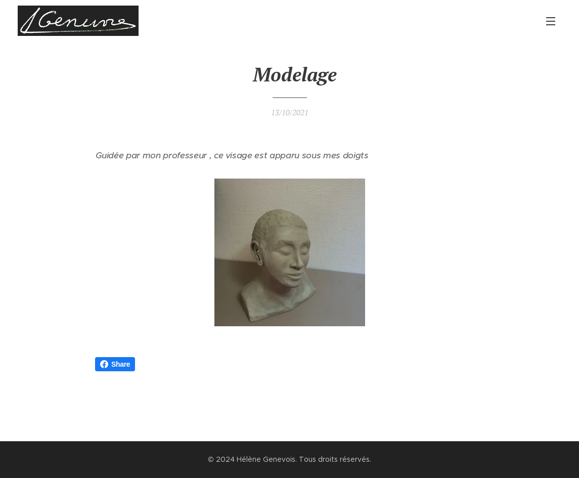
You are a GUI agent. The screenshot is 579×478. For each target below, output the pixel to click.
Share (115, 364)
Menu (550, 21)
